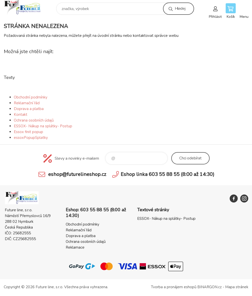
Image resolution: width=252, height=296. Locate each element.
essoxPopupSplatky (31, 137)
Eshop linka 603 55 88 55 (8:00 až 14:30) (167, 174)
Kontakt (20, 114)
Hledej (180, 8)
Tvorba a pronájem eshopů (173, 286)
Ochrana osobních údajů (34, 120)
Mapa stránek (236, 286)
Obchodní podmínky (30, 97)
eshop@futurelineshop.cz (77, 174)
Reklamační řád (27, 103)
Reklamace (75, 247)
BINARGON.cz (209, 286)
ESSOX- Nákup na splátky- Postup (43, 126)
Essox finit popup (28, 131)
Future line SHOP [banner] (26, 7)
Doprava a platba (29, 108)
